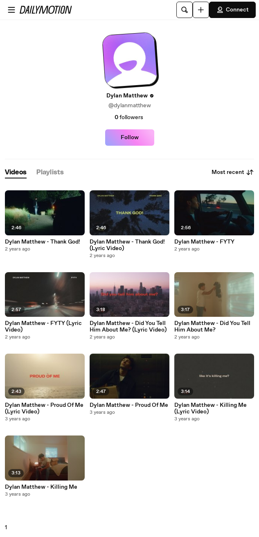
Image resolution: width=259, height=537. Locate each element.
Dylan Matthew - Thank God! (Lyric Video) (127, 245)
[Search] (184, 10)
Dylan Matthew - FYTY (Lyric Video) (43, 326)
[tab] (16, 172)
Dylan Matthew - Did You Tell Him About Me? (212, 326)
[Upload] (201, 10)
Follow (130, 137)
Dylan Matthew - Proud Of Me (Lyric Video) (44, 408)
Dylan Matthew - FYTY (204, 242)
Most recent (233, 172)
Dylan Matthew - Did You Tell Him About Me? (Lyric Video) (128, 326)
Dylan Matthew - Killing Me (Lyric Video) (210, 408)
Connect (232, 10)
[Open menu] (11, 10)
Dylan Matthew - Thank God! (42, 242)
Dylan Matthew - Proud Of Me (129, 405)
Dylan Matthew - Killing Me (41, 487)
